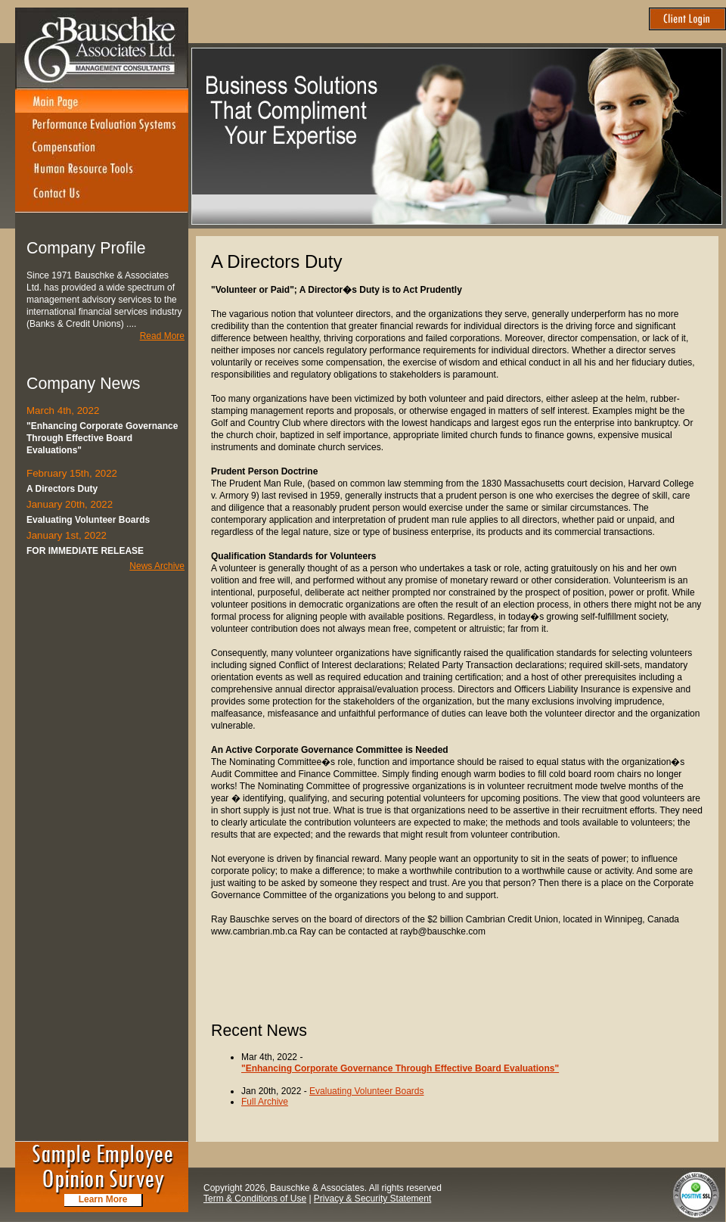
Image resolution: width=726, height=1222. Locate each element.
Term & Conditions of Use (254, 1198)
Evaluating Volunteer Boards (366, 1091)
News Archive (157, 566)
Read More (162, 336)
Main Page (101, 101)
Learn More (103, 1199)
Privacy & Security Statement (372, 1198)
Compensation (101, 147)
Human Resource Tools (101, 170)
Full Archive (264, 1101)
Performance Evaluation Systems (101, 124)
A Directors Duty (62, 489)
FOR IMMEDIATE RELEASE (85, 551)
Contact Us (101, 197)
